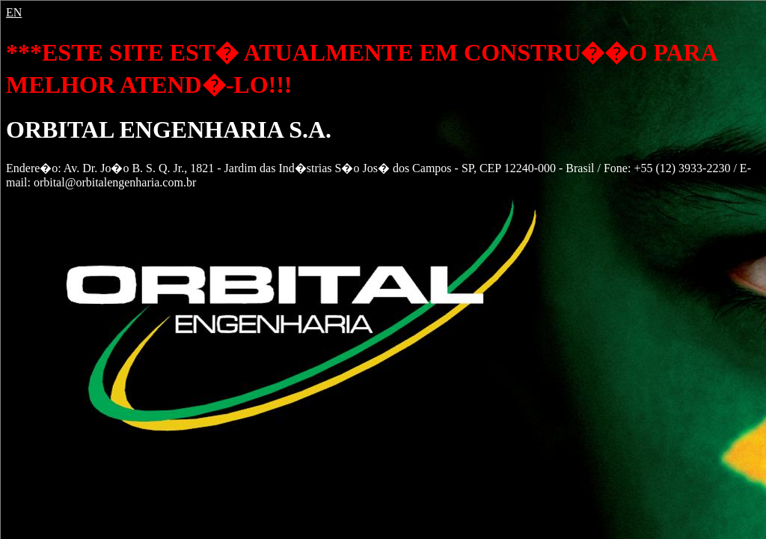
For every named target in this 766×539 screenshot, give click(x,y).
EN (14, 12)
